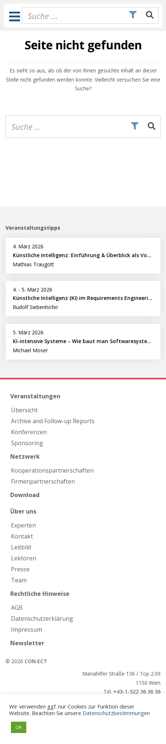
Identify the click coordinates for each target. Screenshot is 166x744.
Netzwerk (25, 456)
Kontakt (22, 536)
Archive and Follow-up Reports (53, 421)
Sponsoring (27, 443)
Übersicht (24, 410)
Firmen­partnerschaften (43, 481)
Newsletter (27, 643)
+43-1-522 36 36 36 (137, 691)
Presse (20, 569)
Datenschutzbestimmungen (116, 713)
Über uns (23, 511)
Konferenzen (29, 432)
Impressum (26, 629)
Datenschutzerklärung (42, 619)
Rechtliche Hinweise (39, 594)
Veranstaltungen (35, 396)
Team (19, 580)
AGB (17, 608)
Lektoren (23, 558)
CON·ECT (35, 661)
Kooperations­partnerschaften (52, 470)
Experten (23, 525)
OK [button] (18, 727)
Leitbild (21, 547)
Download (24, 495)
